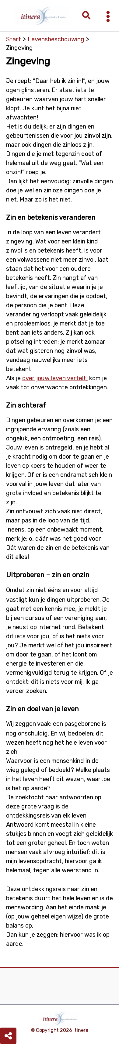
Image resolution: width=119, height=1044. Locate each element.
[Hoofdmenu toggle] (108, 16)
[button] (86, 15)
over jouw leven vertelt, (55, 378)
